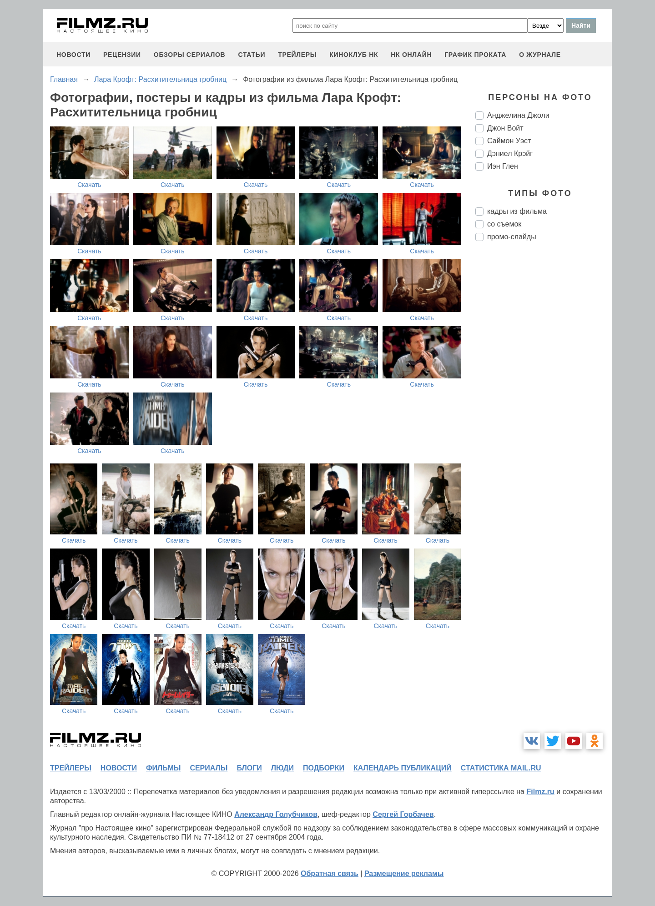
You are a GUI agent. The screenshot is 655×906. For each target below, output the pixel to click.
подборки (323, 768)
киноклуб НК (353, 54)
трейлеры (297, 54)
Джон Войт (505, 128)
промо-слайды (511, 237)
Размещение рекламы (404, 873)
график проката (475, 54)
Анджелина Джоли (518, 115)
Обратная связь (329, 873)
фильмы (163, 768)
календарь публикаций (402, 768)
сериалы (208, 768)
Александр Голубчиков (275, 814)
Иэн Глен (502, 166)
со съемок (504, 224)
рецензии (122, 54)
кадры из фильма (517, 211)
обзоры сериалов (190, 54)
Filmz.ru (540, 791)
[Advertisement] (543, 400)
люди (282, 768)
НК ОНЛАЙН (411, 54)
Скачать (89, 184)
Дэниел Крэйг (510, 153)
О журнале (540, 54)
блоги (249, 768)
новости (73, 54)
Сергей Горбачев (403, 814)
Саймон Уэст (509, 141)
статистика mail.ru (501, 768)
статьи (251, 54)
